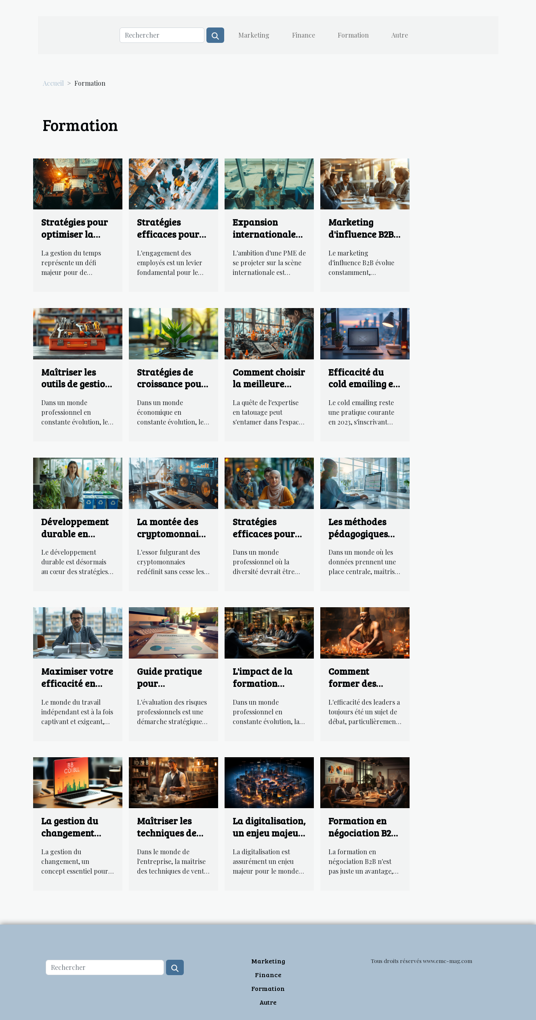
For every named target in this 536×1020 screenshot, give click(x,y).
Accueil (53, 83)
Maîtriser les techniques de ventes (166, 832)
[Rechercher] (162, 35)
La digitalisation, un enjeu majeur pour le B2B (269, 832)
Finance (303, 35)
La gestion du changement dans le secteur (73, 832)
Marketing (253, 35)
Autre (399, 35)
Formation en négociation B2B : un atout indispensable (364, 838)
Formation (353, 35)
